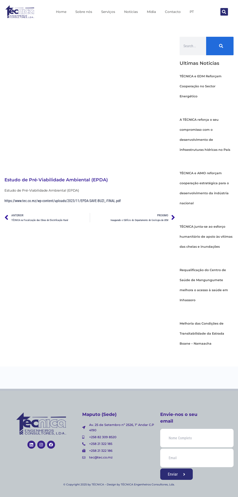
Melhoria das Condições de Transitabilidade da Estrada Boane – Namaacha (202, 333)
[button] (224, 12)
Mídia (151, 12)
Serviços (108, 12)
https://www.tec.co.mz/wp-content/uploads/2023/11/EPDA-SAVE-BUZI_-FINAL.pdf (62, 201)
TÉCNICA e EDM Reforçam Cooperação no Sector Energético (201, 86)
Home (61, 12)
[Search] (220, 46)
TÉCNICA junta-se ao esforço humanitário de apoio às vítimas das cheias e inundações (206, 237)
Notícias (131, 12)
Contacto (173, 12)
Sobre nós (83, 12)
